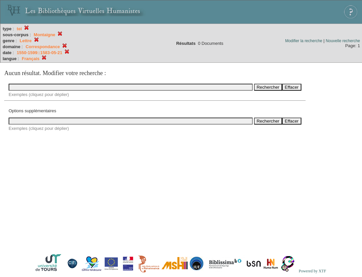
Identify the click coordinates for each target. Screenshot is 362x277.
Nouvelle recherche (343, 41)
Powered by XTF (312, 271)
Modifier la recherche (303, 41)
